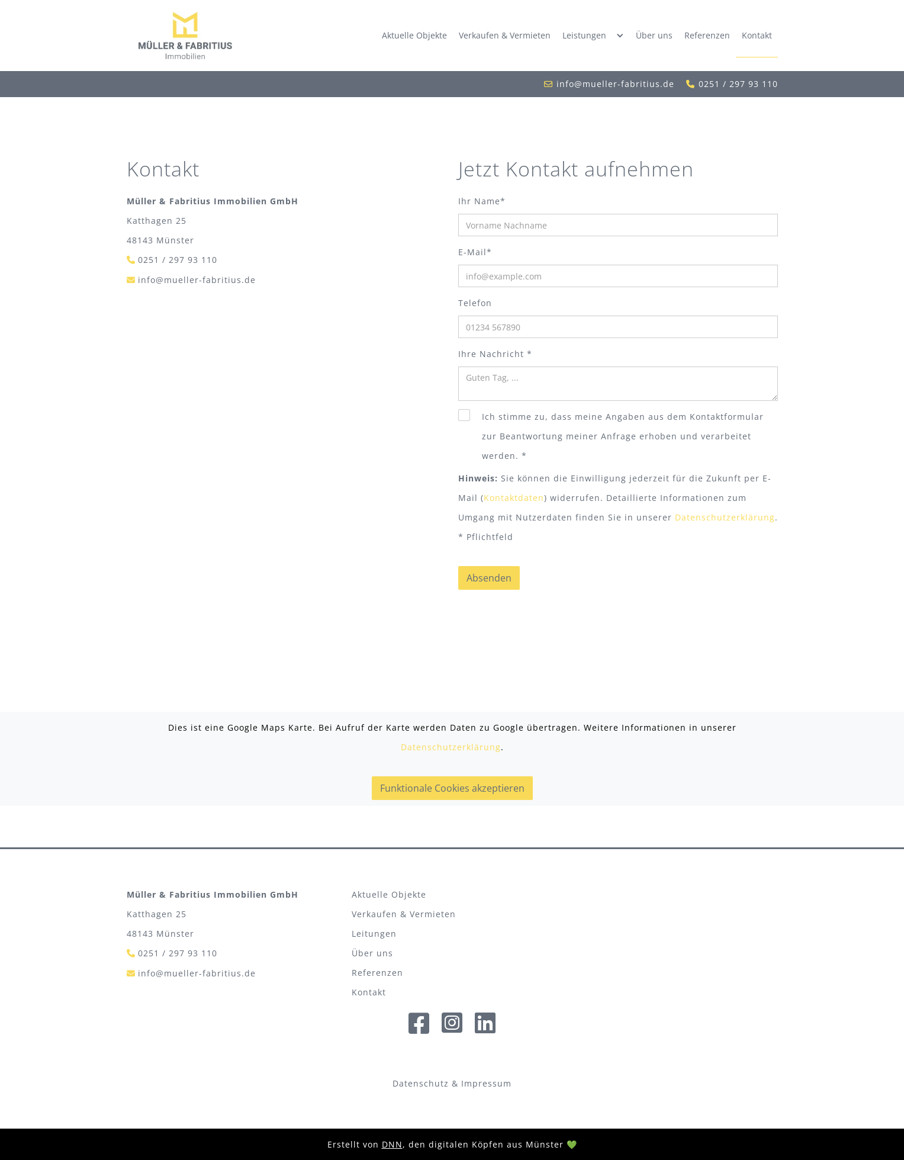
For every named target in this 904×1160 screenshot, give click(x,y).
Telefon (475, 303)
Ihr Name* (482, 201)
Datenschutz (421, 1083)
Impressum (486, 1083)
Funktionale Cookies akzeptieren (452, 788)
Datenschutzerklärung (725, 517)
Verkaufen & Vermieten (505, 35)
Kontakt (757, 35)
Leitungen (374, 933)
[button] (593, 35)
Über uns (654, 35)
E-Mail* (475, 252)
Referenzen (707, 35)
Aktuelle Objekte (414, 35)
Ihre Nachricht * (495, 353)
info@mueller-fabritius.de (615, 83)
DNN (392, 1144)
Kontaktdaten (514, 497)
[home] (185, 35)
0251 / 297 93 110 (738, 83)
